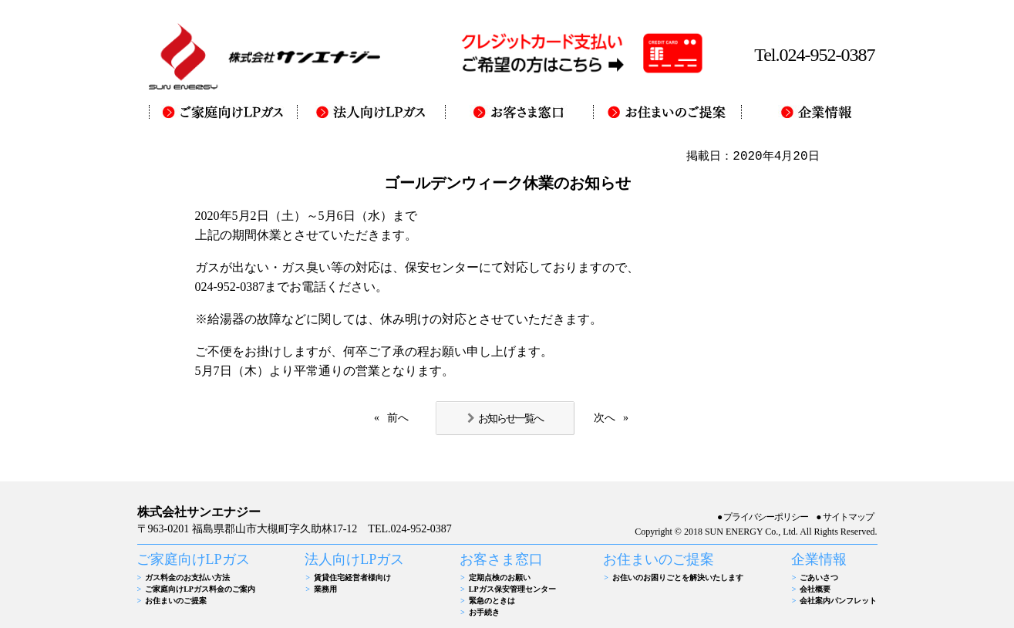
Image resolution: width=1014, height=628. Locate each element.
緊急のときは (492, 600)
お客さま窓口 (501, 559)
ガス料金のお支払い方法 (187, 577)
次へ (604, 418)
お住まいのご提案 (176, 600)
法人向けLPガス (354, 559)
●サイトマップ (844, 517)
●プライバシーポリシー (762, 517)
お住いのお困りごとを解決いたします (677, 577)
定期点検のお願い (500, 577)
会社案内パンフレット (838, 600)
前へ (398, 418)
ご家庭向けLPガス (193, 559)
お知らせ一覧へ (510, 418)
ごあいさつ (819, 577)
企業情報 (819, 559)
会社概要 (815, 589)
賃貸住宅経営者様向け (352, 577)
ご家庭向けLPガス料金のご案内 (200, 589)
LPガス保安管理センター (512, 589)
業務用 (325, 589)
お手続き (484, 612)
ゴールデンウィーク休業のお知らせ (507, 182)
